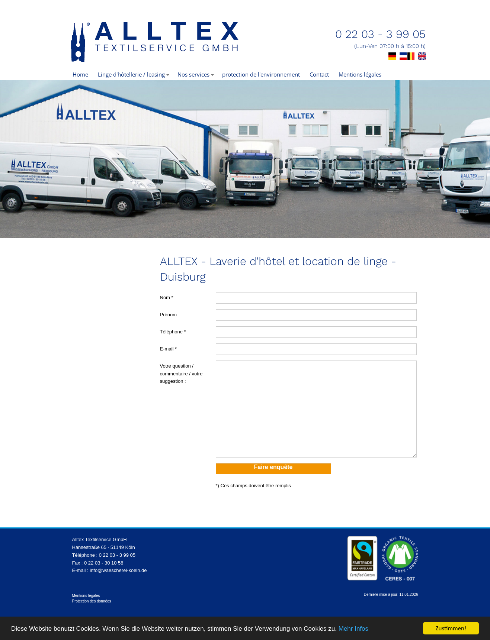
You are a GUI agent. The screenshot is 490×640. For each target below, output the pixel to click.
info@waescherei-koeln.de (118, 570)
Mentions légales (360, 74)
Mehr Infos (353, 628)
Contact (319, 74)
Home (80, 74)
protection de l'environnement (261, 74)
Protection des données (91, 601)
